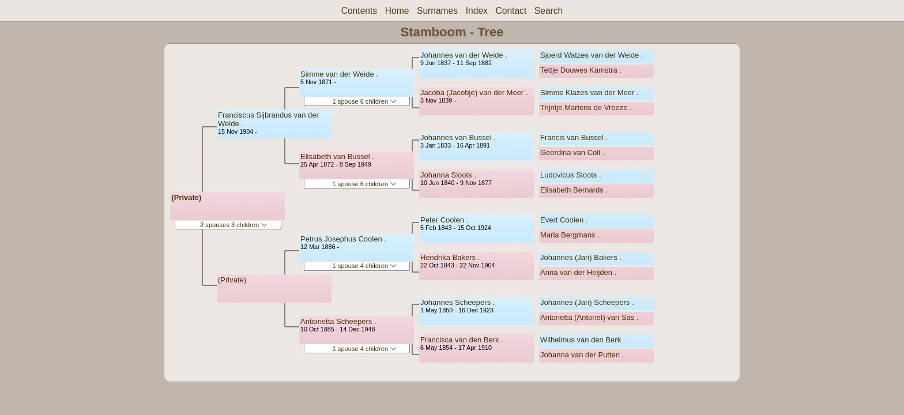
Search (548, 11)
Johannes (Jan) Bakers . (581, 257)
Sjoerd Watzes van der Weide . (591, 55)
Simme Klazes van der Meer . (589, 92)
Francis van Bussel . (574, 137)
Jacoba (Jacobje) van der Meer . (474, 92)
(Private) (186, 197)
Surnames (437, 11)
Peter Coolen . (444, 220)
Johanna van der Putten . (582, 354)
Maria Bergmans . (570, 235)
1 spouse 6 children (365, 101)
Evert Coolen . (563, 220)
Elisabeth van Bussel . (337, 156)
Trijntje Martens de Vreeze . (586, 107)
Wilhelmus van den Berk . (582, 339)
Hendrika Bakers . (450, 257)
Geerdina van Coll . (572, 152)
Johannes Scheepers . (457, 302)
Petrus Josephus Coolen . (343, 239)
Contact (510, 11)
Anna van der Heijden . (578, 272)
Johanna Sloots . (448, 175)
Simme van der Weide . (339, 74)
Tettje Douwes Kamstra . (581, 70)
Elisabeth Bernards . (574, 190)
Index (477, 11)
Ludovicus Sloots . (570, 175)
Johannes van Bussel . (458, 137)
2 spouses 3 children (234, 224)
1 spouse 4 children (365, 265)
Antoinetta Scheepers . (338, 321)
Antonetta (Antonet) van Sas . (589, 317)
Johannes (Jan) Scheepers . (587, 302)
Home (397, 11)
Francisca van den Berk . (461, 339)
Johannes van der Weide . (463, 55)
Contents (359, 11)
